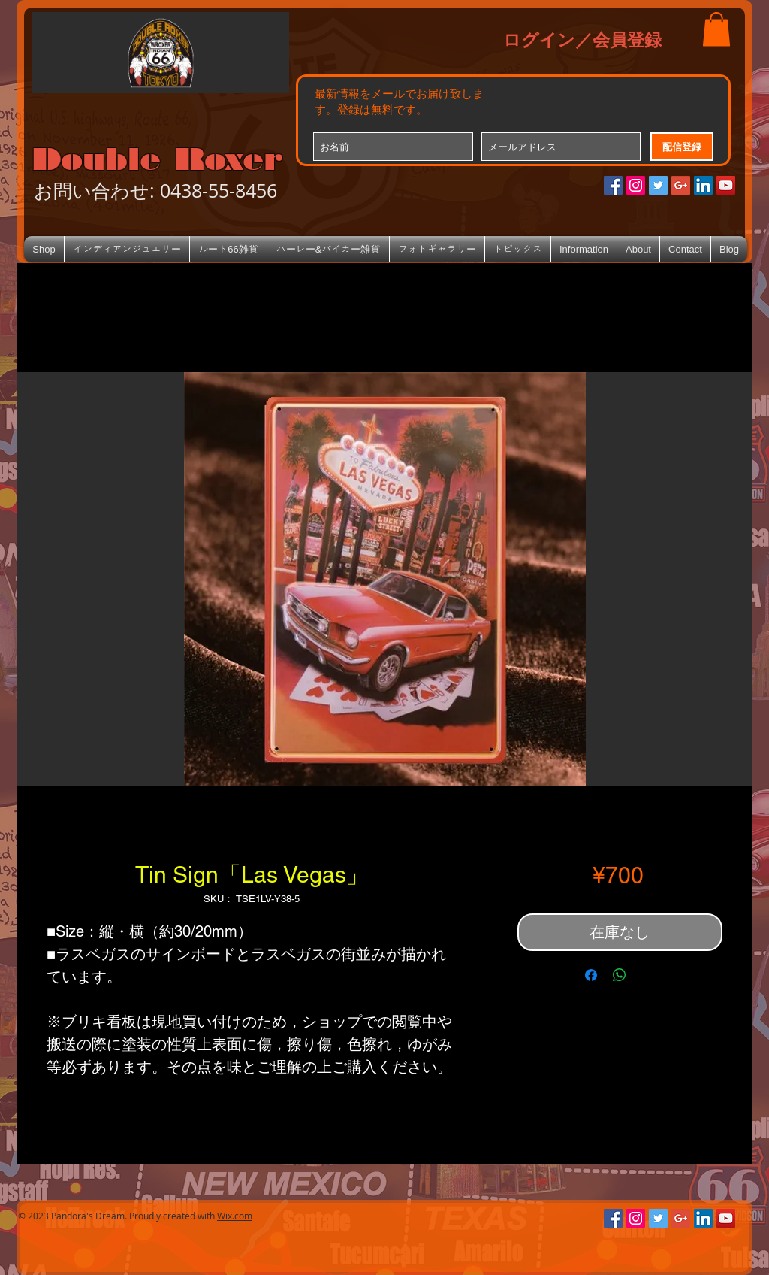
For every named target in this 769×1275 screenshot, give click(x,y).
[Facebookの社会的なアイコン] (613, 185)
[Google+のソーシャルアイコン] (680, 185)
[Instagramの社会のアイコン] (635, 185)
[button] (716, 29)
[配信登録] (681, 146)
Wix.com (234, 1216)
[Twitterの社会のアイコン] (658, 185)
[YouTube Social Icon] (725, 185)
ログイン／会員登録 (582, 39)
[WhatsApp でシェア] (620, 975)
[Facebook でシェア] (591, 975)
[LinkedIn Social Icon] (703, 185)
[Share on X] (648, 975)
